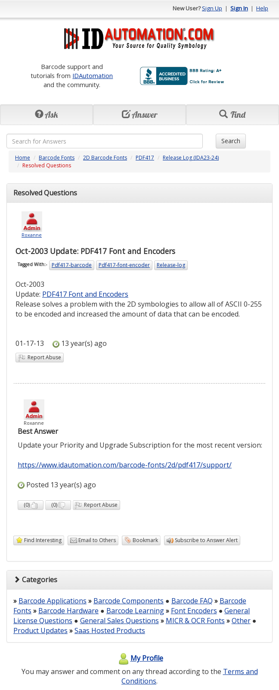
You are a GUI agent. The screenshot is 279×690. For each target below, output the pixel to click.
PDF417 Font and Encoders (85, 294)
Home (22, 157)
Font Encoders (194, 610)
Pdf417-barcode (72, 265)
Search (230, 141)
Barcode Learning (135, 610)
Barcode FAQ (192, 600)
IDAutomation (92, 75)
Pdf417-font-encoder (124, 265)
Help (262, 8)
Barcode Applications (53, 600)
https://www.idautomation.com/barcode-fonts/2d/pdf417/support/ (125, 465)
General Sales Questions (119, 620)
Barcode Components (128, 600)
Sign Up (212, 8)
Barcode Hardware (68, 610)
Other (241, 620)
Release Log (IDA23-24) (191, 157)
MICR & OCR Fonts (195, 620)
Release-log (171, 265)
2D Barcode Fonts (105, 157)
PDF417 (145, 157)
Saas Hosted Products (109, 630)
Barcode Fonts (56, 157)
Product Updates (40, 630)
